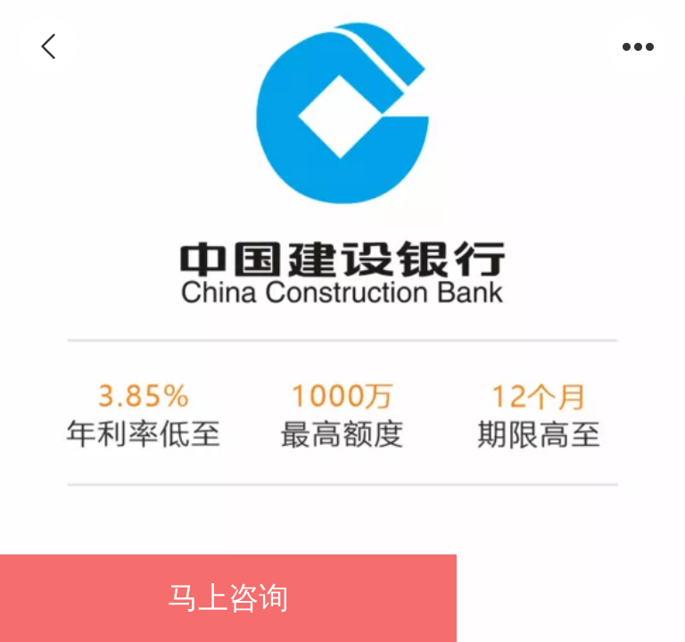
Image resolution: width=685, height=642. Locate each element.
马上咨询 (228, 597)
